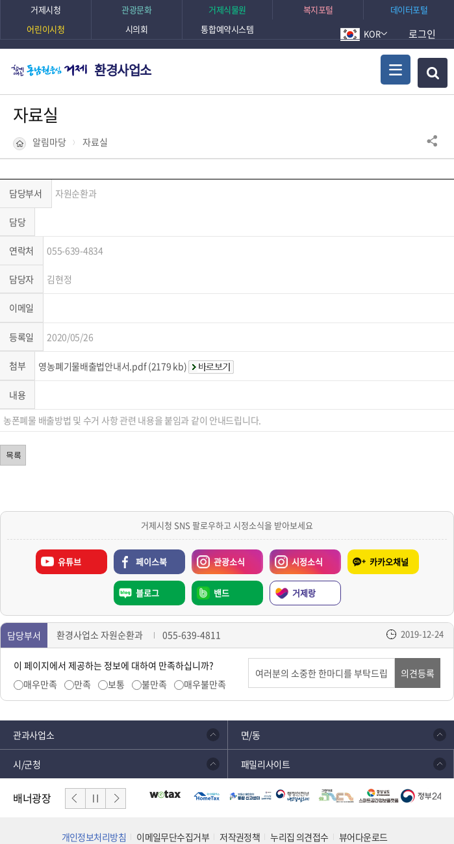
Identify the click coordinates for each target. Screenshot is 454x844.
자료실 (95, 142)
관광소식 (218, 502)
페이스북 (151, 505)
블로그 (147, 536)
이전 (75, 742)
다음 (115, 742)
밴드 (221, 536)
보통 (116, 627)
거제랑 (304, 536)
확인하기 (365, 808)
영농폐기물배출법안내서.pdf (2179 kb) (112, 309)
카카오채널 (389, 505)
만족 (82, 627)
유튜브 (69, 505)
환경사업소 (122, 69)
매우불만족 (205, 627)
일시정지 (95, 742)
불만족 (154, 627)
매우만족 (40, 627)
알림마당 (49, 142)
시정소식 (296, 502)
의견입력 (248, 601)
